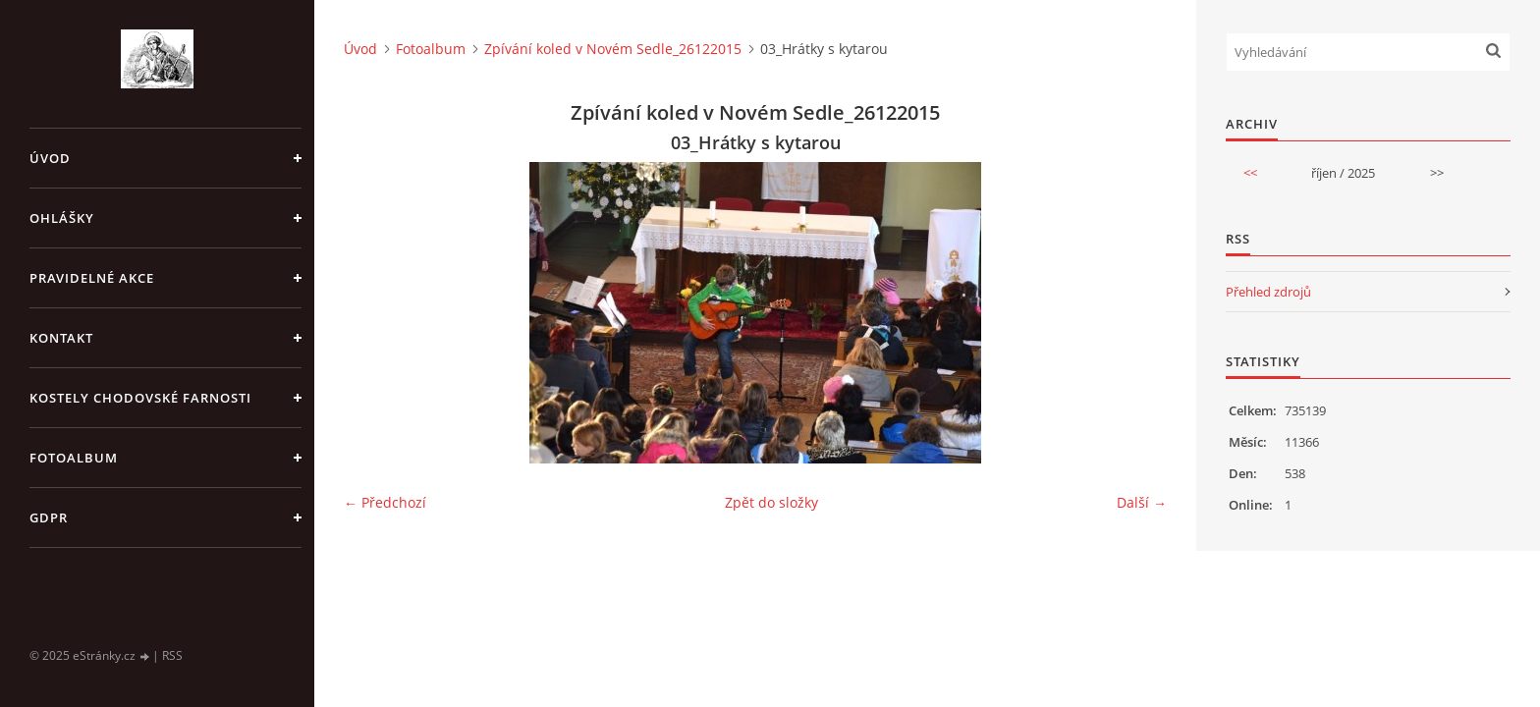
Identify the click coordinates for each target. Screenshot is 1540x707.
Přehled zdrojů (1268, 291)
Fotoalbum (73, 457)
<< (1250, 173)
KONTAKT (61, 338)
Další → (1142, 502)
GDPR (48, 517)
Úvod (50, 158)
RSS (172, 655)
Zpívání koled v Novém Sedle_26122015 (613, 48)
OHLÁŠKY (61, 218)
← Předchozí (385, 502)
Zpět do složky (771, 502)
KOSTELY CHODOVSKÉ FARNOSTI (140, 398)
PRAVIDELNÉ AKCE (91, 278)
